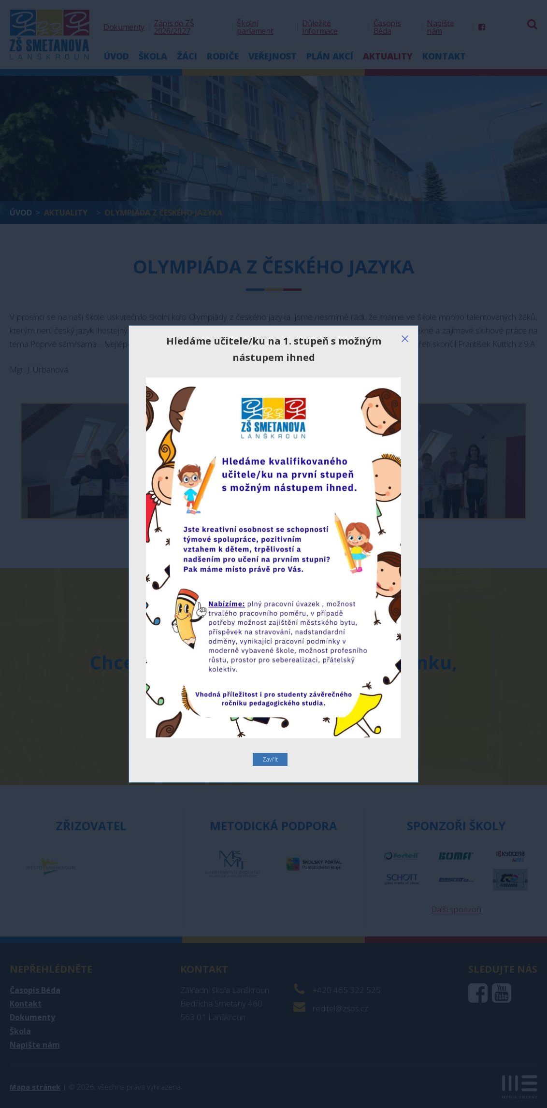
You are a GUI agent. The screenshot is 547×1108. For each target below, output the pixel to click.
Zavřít (270, 759)
